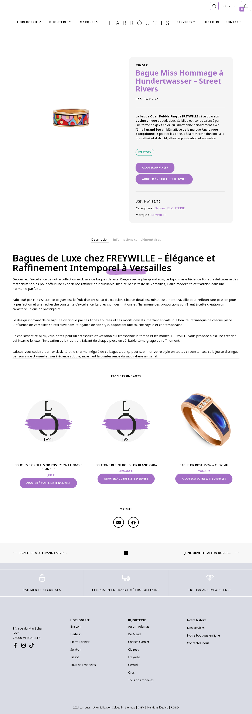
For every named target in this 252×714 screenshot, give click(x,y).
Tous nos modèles (83, 665)
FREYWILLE (158, 215)
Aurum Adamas (138, 626)
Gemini (133, 665)
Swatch (75, 649)
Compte (228, 5)
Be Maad (134, 634)
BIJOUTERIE (176, 208)
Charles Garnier (138, 642)
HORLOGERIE (80, 620)
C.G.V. (141, 707)
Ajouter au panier (155, 167)
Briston (75, 626)
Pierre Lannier (79, 642)
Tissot (74, 657)
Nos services (196, 628)
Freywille (134, 657)
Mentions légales (157, 707)
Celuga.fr (117, 707)
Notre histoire (197, 620)
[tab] (100, 239)
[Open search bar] (214, 6)
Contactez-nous (198, 643)
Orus (131, 672)
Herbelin (76, 634)
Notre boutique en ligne (203, 635)
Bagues (160, 208)
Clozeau (133, 649)
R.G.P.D (175, 707)
